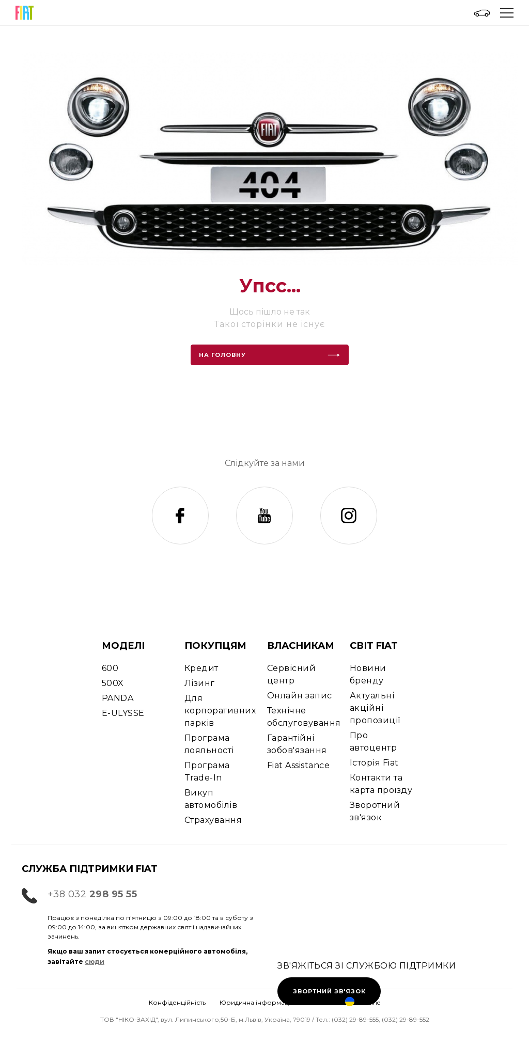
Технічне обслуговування (304, 717)
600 (110, 668)
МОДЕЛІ (123, 645)
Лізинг (199, 683)
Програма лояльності (209, 744)
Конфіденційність (177, 1002)
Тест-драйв (53, 1033)
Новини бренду (368, 674)
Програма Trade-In (207, 771)
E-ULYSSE (123, 713)
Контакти (264, 1033)
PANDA (117, 698)
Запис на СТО (158, 1033)
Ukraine (362, 1002)
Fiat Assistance (298, 765)
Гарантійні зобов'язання (297, 744)
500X (113, 683)
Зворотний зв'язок (375, 811)
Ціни (370, 1033)
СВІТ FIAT (374, 645)
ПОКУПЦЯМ (215, 645)
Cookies (319, 1002)
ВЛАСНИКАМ (300, 645)
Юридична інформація (257, 1002)
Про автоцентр (373, 741)
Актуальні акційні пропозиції (375, 708)
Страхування (213, 820)
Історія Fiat (374, 763)
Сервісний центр (291, 674)
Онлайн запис (299, 695)
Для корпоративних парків (220, 710)
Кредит (201, 668)
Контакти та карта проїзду (381, 784)
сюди (94, 961)
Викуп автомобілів (210, 799)
